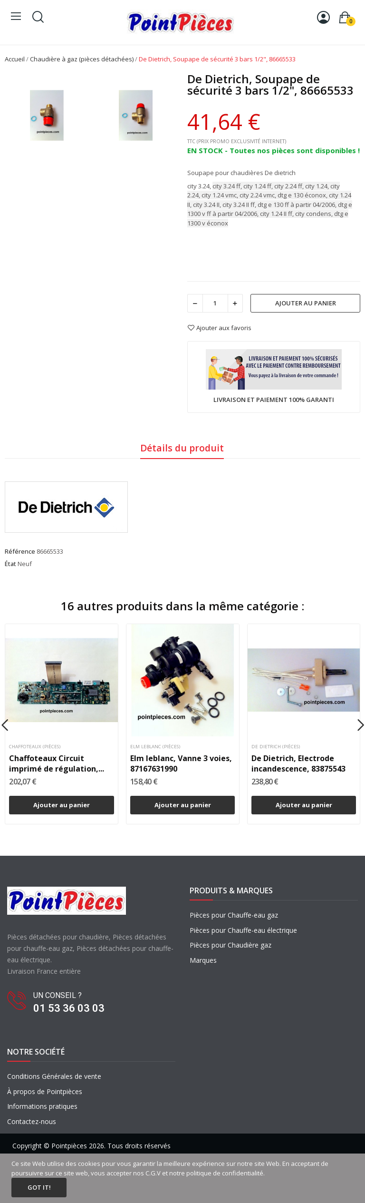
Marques (203, 960)
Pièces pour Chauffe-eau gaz (234, 914)
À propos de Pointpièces (44, 1091)
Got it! (39, 1187)
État (10, 563)
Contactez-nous (31, 1121)
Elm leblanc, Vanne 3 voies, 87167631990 (181, 763)
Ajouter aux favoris (219, 328)
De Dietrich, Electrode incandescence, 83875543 (298, 763)
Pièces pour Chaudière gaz (230, 944)
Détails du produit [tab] (182, 447)
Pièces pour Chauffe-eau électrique (243, 930)
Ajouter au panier (305, 303)
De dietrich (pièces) (275, 746)
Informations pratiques (42, 1106)
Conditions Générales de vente (54, 1076)
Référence (20, 551)
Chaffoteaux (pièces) (34, 746)
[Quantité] (215, 303)
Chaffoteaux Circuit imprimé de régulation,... (56, 763)
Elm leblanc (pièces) (155, 746)
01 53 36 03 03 (69, 1008)
